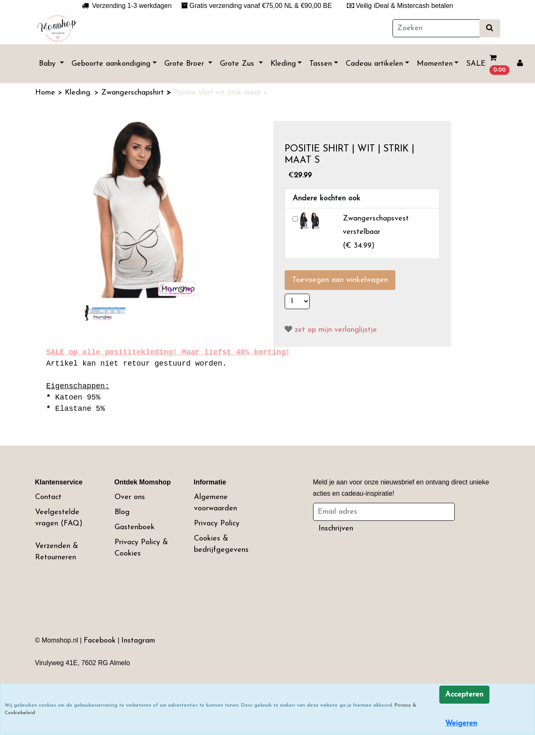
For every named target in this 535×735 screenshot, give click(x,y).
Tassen (320, 64)
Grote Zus (238, 64)
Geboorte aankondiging (110, 64)
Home (46, 93)
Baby (48, 64)
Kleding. (79, 93)
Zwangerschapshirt (133, 93)
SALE (476, 64)
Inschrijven (335, 529)
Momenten (435, 64)
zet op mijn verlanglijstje (331, 330)
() (376, 232)
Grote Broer (185, 64)
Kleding (283, 64)
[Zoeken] (436, 28)
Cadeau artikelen (374, 64)
